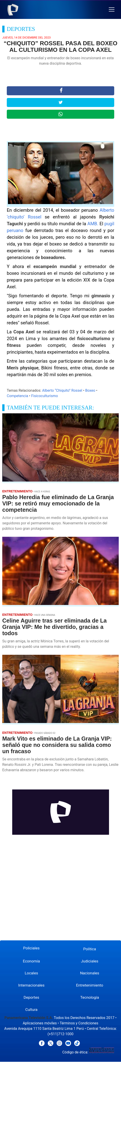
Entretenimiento (89, 985)
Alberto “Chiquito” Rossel (62, 390)
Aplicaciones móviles (40, 1023)
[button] (111, 9)
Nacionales (89, 973)
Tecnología (89, 997)
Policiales (31, 948)
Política (89, 949)
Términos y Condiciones (79, 1023)
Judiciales (89, 961)
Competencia (17, 396)
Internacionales (31, 985)
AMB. (92, 223)
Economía (31, 961)
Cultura (31, 1009)
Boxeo (90, 390)
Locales (31, 973)
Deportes (31, 997)
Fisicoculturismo (44, 396)
